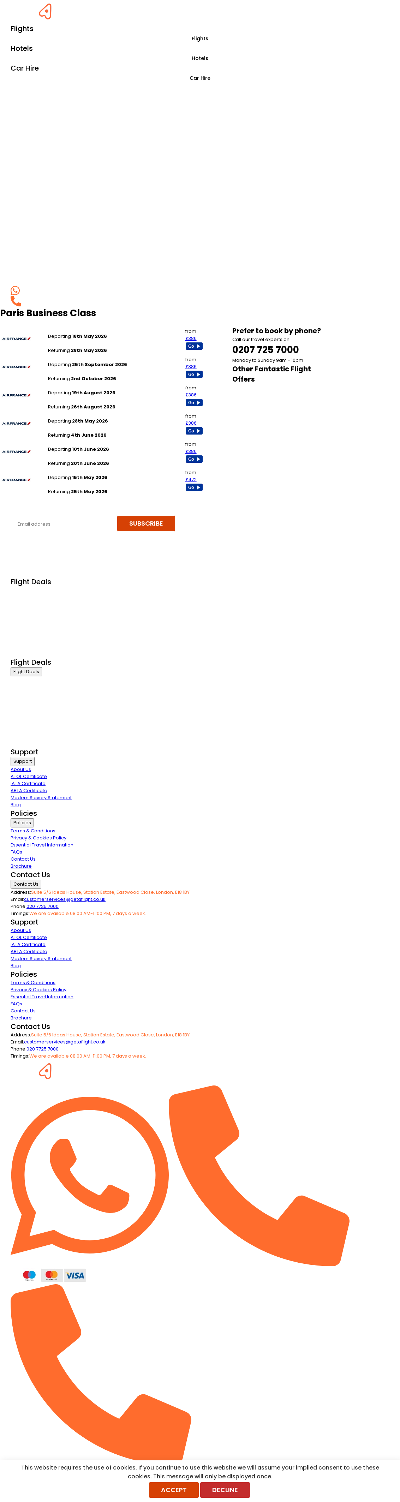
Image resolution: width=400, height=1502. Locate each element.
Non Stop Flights (29, 635)
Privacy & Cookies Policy (38, 837)
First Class (22, 600)
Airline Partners (28, 653)
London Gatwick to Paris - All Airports (89, 329)
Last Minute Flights (31, 626)
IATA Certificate (28, 783)
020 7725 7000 (42, 906)
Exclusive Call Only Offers (39, 644)
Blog (16, 804)
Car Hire (200, 78)
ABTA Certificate (29, 790)
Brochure (21, 866)
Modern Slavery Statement (41, 797)
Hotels (200, 58)
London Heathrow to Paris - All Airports (92, 385)
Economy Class (28, 617)
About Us (21, 769)
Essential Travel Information (42, 845)
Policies (22, 822)
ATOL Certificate (29, 776)
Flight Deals (26, 671)
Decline (225, 1489)
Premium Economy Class (39, 608)
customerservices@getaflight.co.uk (65, 899)
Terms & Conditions (33, 830)
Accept (174, 1489)
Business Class (27, 591)
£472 (191, 479)
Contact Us (23, 859)
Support (22, 761)
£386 (191, 338)
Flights (200, 38)
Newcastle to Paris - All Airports (83, 470)
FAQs (16, 852)
